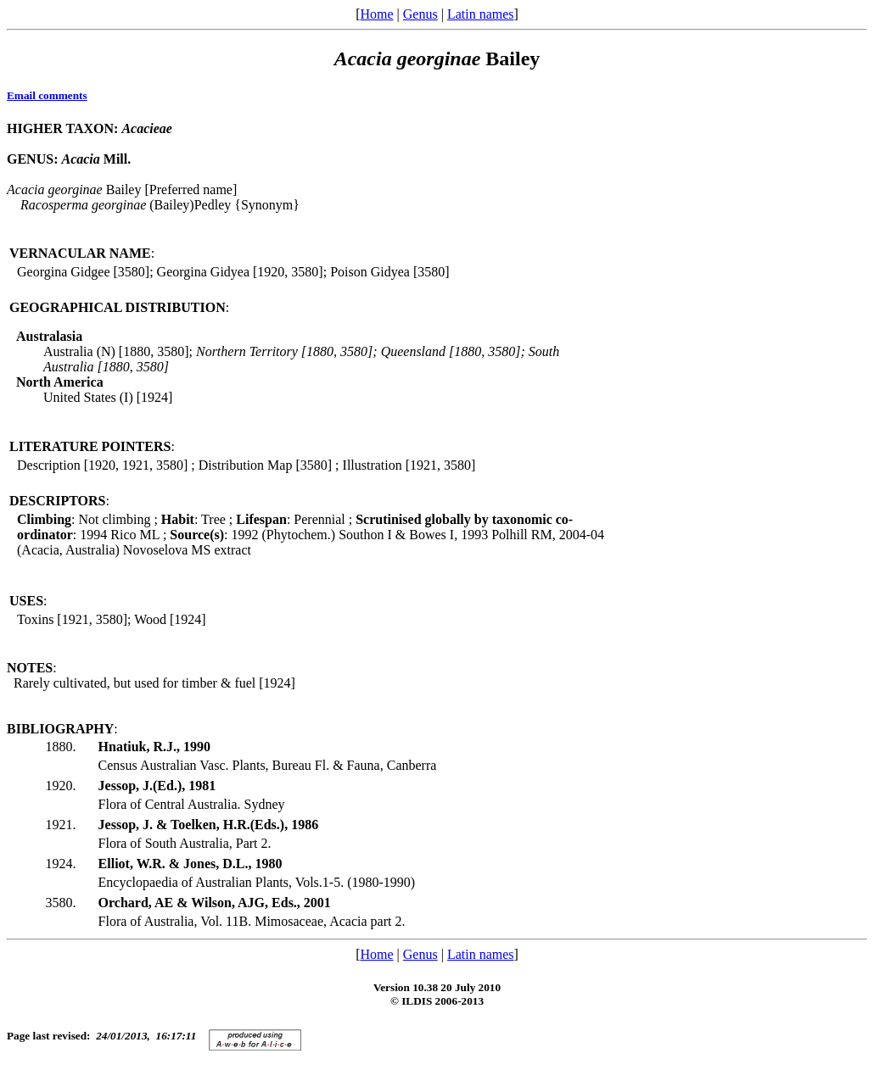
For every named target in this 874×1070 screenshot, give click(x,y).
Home (376, 14)
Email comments (47, 95)
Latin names (480, 14)
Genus (420, 14)
